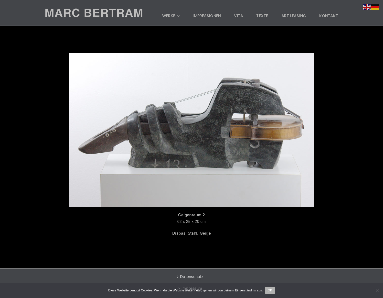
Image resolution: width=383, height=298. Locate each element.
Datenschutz (191, 276)
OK (270, 290)
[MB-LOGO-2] (94, 10)
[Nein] (376, 290)
